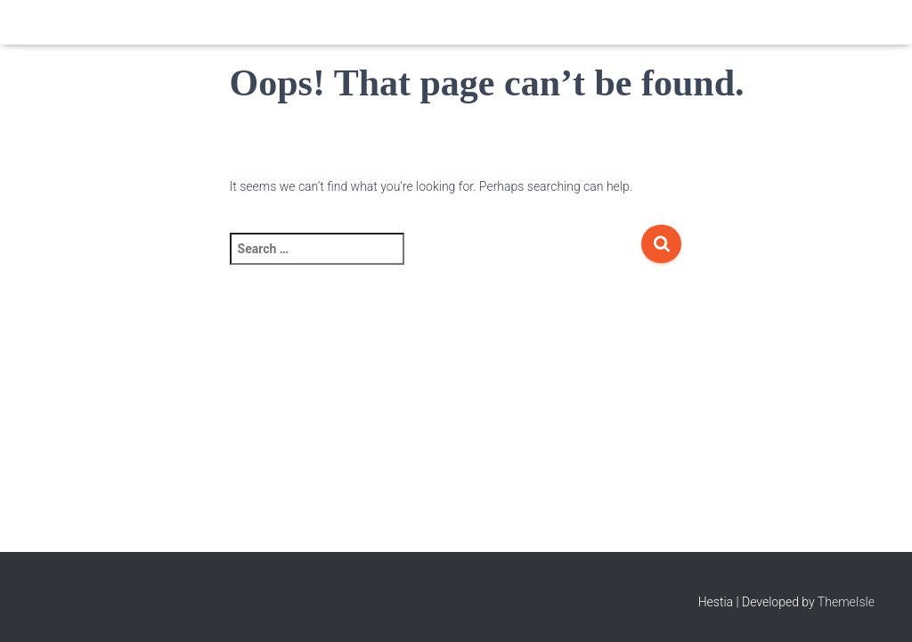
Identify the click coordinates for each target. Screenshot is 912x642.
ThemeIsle (846, 602)
